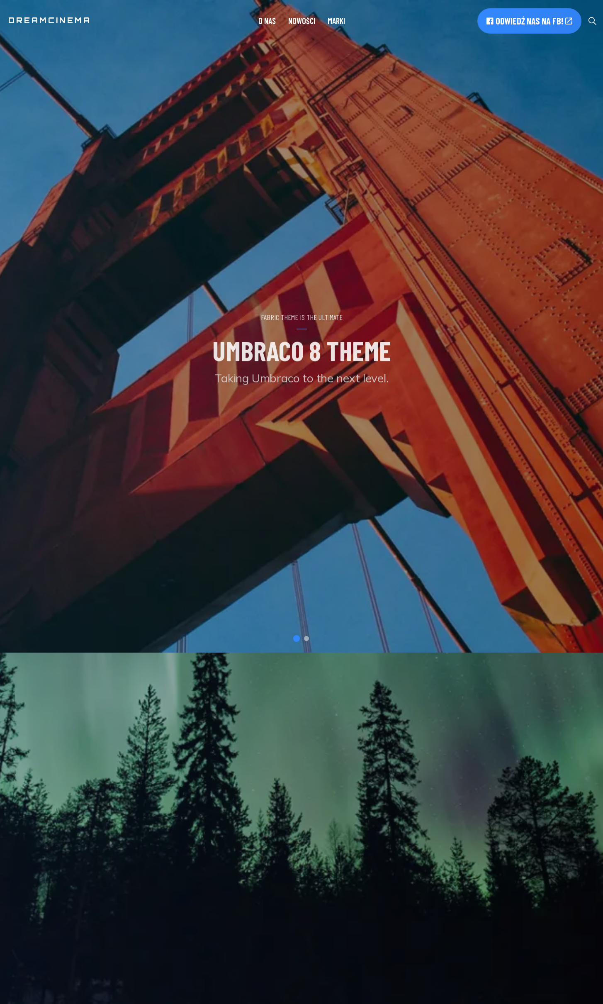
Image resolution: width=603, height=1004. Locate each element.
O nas (267, 21)
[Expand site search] (592, 20)
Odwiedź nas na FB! (529, 21)
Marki (336, 21)
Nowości (301, 21)
